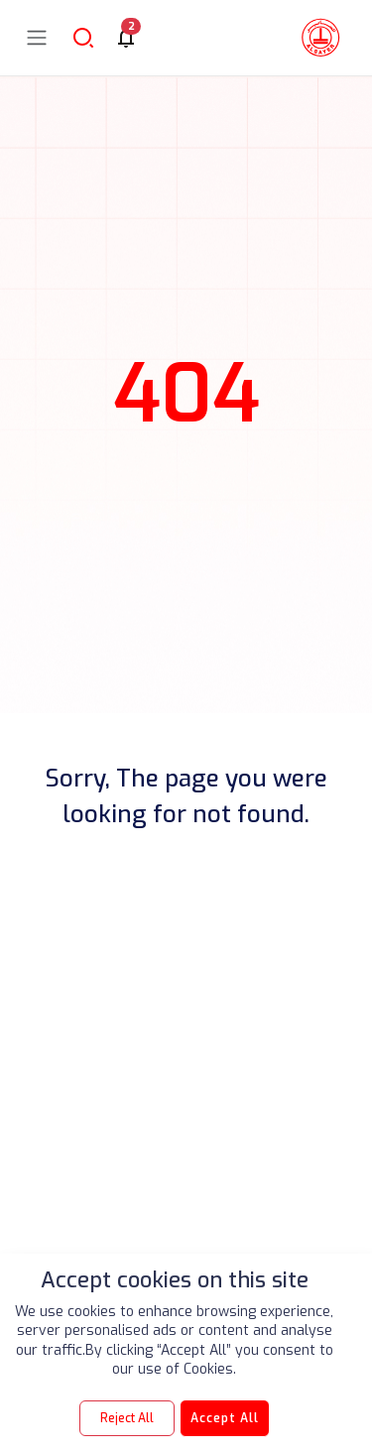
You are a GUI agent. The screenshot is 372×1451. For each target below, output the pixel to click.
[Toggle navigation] (37, 37)
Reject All (127, 1418)
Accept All (224, 1418)
